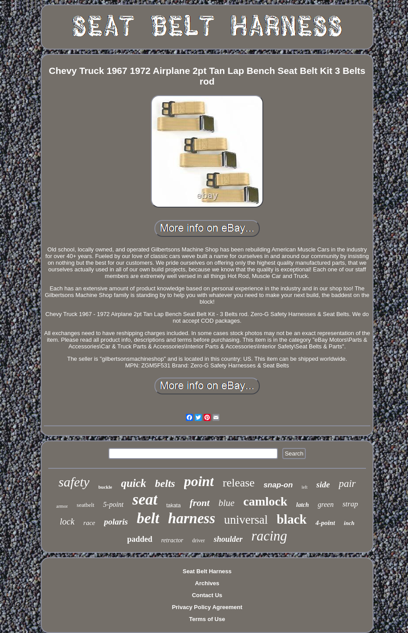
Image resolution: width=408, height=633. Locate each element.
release (238, 482)
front (199, 502)
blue (227, 503)
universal (246, 519)
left (305, 487)
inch (349, 523)
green (326, 504)
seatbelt (85, 505)
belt (148, 518)
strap (350, 504)
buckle (105, 487)
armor (62, 506)
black (292, 519)
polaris (116, 521)
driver (198, 540)
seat (144, 499)
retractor (172, 540)
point (199, 481)
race (89, 522)
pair (347, 483)
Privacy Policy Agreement (207, 607)
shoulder (228, 539)
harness (191, 518)
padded (139, 539)
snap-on (278, 485)
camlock (265, 501)
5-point (113, 504)
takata (173, 505)
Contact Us (207, 595)
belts (165, 483)
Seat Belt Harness (207, 571)
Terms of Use (207, 619)
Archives (207, 583)
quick (133, 483)
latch (302, 505)
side (323, 484)
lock (67, 521)
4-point (325, 522)
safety (73, 482)
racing (269, 536)
